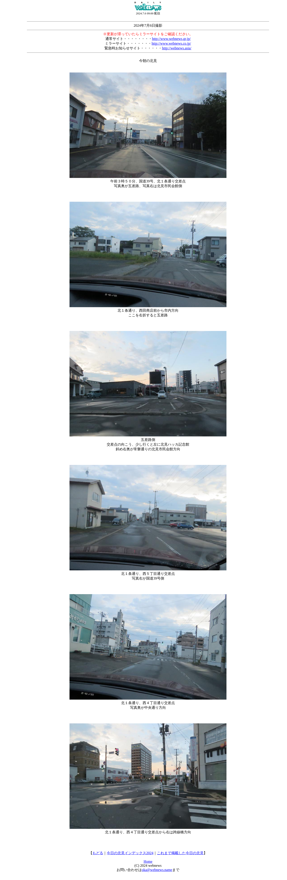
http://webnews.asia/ (176, 48)
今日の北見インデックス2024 (130, 853)
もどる (97, 853)
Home (148, 861)
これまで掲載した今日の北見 (180, 853)
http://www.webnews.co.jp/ (171, 43)
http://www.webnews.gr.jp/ (171, 39)
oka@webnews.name (157, 870)
